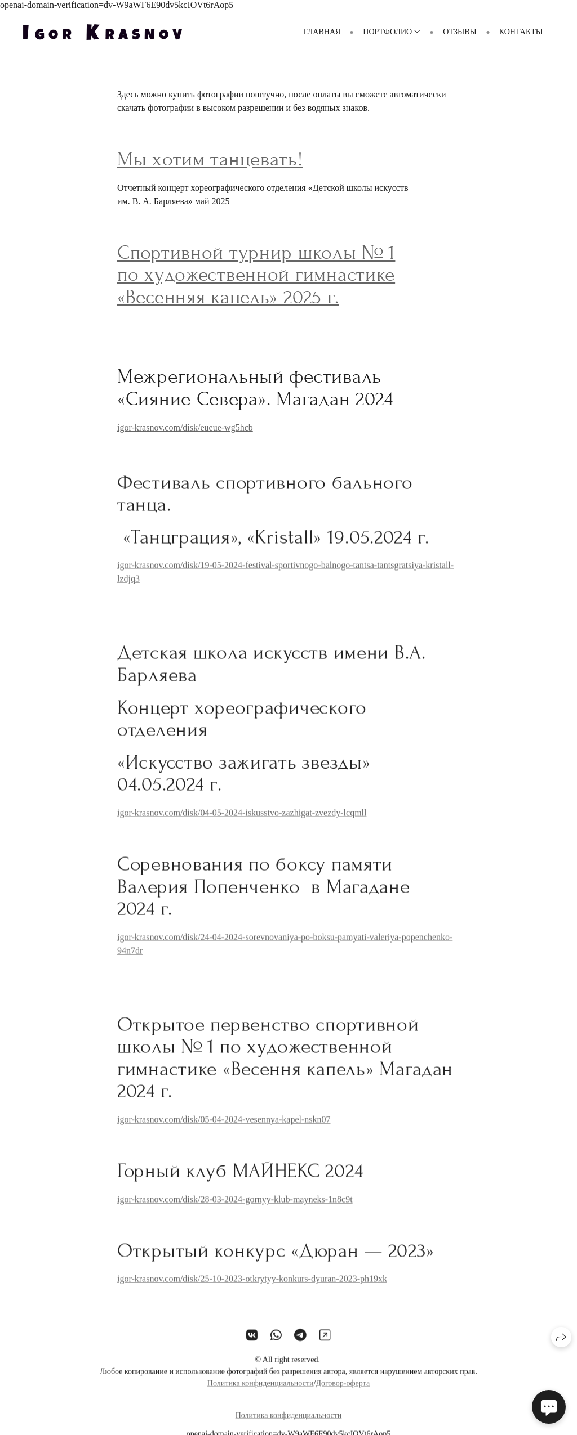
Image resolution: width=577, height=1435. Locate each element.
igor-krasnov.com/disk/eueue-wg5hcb (185, 427)
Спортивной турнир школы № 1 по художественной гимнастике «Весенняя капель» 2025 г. (256, 274)
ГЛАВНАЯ (322, 32)
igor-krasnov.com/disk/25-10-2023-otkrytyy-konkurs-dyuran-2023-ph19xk (252, 1286)
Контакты (521, 32)
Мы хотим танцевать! (210, 159)
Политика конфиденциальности (260, 1390)
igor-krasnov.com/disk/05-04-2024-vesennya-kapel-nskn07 (224, 1126)
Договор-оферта (343, 1390)
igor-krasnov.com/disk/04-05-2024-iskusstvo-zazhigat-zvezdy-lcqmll (242, 819)
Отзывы (459, 32)
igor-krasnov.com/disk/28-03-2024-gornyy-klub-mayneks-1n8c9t (235, 1206)
